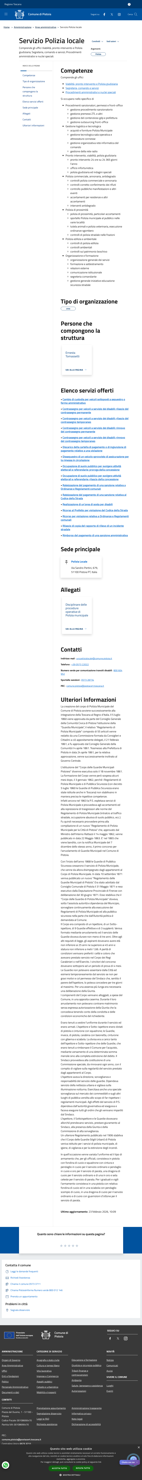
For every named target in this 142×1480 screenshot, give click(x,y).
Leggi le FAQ (43, 1419)
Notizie (110, 1360)
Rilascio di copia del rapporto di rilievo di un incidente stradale (92, 527)
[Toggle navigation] (6, 14)
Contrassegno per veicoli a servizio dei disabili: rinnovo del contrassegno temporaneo (93, 439)
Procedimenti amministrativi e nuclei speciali (91, 92)
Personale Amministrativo (15, 1387)
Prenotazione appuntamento (51, 1408)
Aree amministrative (45, 27)
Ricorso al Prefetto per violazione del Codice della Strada (95, 510)
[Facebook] (103, 14)
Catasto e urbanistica (47, 1387)
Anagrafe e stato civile (48, 1360)
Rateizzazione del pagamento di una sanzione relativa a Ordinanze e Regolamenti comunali (93, 487)
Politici (5, 1381)
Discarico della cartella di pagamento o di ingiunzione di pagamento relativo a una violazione (93, 449)
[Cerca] (136, 14)
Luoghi (110, 1385)
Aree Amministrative (12, 1365)
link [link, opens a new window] (99, 1462)
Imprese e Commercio (48, 1376)
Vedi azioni (113, 41)
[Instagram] (118, 14)
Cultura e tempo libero (48, 1365)
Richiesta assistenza (47, 1424)
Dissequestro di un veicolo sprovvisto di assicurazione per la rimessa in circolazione (95, 458)
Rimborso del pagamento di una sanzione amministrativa (95, 535)
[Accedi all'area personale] (129, 4)
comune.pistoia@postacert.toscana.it (85, 686)
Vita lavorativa (44, 1371)
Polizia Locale (79, 562)
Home (7, 27)
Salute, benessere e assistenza (87, 1385)
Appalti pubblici (44, 1381)
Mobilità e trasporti (46, 1392)
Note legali (77, 1419)
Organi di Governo (11, 1360)
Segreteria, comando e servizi (82, 88)
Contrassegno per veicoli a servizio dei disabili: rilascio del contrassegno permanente (95, 410)
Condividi (98, 41)
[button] (71, 1474)
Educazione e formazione (84, 1360)
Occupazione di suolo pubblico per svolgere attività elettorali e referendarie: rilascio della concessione (91, 477)
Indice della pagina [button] (31, 65)
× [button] (139, 1447)
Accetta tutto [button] (59, 1468)
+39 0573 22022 (80, 664)
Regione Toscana (12, 4)
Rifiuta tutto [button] (83, 1468)
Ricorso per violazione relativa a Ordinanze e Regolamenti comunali (95, 518)
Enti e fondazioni (10, 1376)
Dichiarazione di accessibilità (86, 1424)
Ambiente (77, 1380)
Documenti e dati (10, 1392)
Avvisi (110, 1371)
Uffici (4, 1371)
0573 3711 (25, 1443)
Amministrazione (22, 27)
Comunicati (112, 1365)
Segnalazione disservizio (49, 1413)
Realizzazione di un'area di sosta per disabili (88, 504)
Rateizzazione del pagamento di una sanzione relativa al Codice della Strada (93, 496)
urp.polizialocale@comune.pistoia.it (94, 658)
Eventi (110, 1391)
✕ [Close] (137, 1462)
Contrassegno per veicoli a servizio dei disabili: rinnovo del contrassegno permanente (93, 430)
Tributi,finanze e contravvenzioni (80, 1373)
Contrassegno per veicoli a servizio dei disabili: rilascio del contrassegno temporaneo (95, 420)
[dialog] (71, 1462)
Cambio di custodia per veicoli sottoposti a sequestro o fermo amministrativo (93, 401)
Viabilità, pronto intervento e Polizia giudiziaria (92, 84)
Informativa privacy (81, 1413)
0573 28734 (87, 680)
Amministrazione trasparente (87, 1408)
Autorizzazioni (79, 1391)
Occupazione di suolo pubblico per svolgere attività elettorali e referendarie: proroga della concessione (91, 468)
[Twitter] (111, 14)
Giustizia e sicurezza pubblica (86, 1365)
